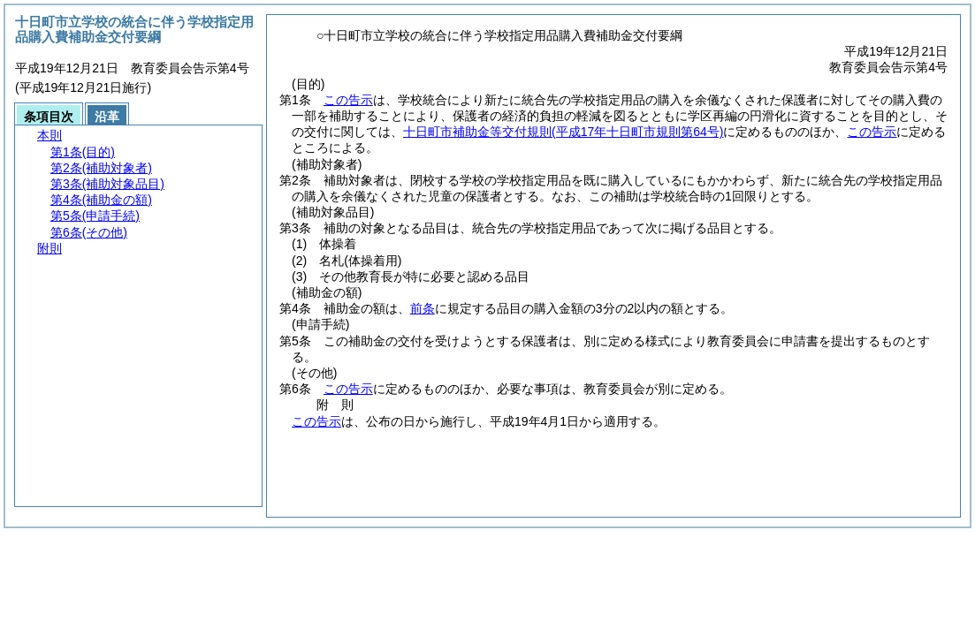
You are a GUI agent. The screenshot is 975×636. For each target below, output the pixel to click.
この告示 (348, 100)
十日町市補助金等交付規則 (563, 132)
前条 (422, 308)
